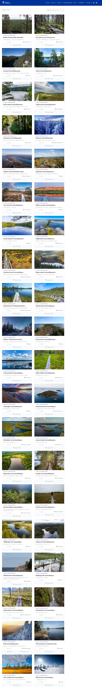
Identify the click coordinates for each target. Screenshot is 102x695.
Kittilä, (15, 241)
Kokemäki (51, 39)
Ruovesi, (45, 612)
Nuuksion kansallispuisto (12, 138)
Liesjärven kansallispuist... (45, 474)
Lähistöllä (6, 10)
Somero (50, 475)
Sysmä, (55, 241)
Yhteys (88, 2)
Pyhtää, (49, 106)
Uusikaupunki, (16, 579)
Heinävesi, (12, 106)
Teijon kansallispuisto (44, 71)
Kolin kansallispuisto (10, 644)
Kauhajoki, (24, 274)
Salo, (44, 73)
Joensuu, (5, 646)
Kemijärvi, (46, 207)
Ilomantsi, (38, 509)
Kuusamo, (14, 73)
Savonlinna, (25, 106)
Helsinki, (5, 475)
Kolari (22, 341)
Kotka (45, 106)
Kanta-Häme (27, 209)
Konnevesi (14, 39)
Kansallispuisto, (7, 39)
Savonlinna (21, 375)
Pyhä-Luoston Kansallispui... (46, 205)
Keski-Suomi (27, 42)
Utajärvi (50, 140)
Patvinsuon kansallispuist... (45, 507)
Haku (52, 2)
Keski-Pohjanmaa (26, 614)
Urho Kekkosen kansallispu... (13, 677)
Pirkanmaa (60, 42)
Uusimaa (28, 142)
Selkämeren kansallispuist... (13, 575)
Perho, (21, 612)
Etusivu (48, 2)
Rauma (11, 579)
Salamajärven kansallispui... (13, 610)
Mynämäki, (21, 509)
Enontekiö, (6, 341)
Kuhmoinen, (46, 544)
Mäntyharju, (51, 274)
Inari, (4, 241)
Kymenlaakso (59, 109)
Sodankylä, (59, 207)
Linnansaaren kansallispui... (13, 373)
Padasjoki (50, 241)
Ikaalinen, (38, 308)
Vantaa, (21, 475)
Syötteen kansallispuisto (45, 172)
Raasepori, (46, 646)
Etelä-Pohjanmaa (26, 277)
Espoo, (5, 140)
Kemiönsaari (47, 408)
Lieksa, (50, 509)
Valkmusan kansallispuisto (46, 104)
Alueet (59, 2)
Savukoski (17, 679)
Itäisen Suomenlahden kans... (14, 172)
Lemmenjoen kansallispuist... (13, 239)
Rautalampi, (20, 39)
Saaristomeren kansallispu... (46, 406)
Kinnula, (13, 612)
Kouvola (46, 274)
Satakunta (28, 581)
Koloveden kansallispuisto (13, 104)
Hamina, (5, 173)
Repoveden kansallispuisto (46, 272)
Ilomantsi (5, 442)
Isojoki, (5, 274)
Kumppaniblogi (67, 2)
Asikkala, (38, 241)
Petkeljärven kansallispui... (13, 440)
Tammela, (13, 207)
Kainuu (29, 75)
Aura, (4, 509)
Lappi (61, 176)
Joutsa (37, 442)
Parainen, (52, 408)
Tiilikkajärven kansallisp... (12, 542)
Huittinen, (38, 39)
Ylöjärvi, (51, 308)
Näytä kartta (17, 45)
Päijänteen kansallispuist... (45, 239)
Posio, (45, 173)
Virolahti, (25, 173)
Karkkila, (46, 475)
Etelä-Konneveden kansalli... (13, 37)
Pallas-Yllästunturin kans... (13, 339)
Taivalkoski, (27, 73)
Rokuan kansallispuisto (44, 138)
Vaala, (53, 140)
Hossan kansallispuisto (11, 71)
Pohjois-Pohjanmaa (58, 142)
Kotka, (17, 173)
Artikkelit (81, 2)
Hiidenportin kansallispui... (45, 575)
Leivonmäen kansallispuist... (46, 440)
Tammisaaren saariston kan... (46, 644)
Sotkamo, (20, 544)
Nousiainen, (27, 509)
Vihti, (23, 140)
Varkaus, (26, 375)
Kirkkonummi (18, 140)
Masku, (16, 509)
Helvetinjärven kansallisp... (45, 610)
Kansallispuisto (39, 73)
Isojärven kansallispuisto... (45, 542)
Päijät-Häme (60, 243)
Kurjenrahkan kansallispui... (13, 507)
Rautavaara (14, 544)
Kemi (45, 341)
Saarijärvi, (46, 375)
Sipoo (17, 475)
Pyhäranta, (6, 579)
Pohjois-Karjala (27, 444)
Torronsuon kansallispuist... (13, 205)
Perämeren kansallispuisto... (46, 339)
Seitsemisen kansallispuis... (45, 306)
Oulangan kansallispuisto (12, 406)
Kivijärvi (18, 612)
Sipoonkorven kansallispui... (13, 474)
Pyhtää (21, 173)
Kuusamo (14, 408)
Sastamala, (57, 39)
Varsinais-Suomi (59, 75)
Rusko (9, 510)
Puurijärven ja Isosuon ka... (46, 37)
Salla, (18, 408)
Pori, (27, 577)
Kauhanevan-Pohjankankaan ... (14, 306)
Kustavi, (18, 577)
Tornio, (48, 341)
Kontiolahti (19, 646)
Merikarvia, (23, 577)
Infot (74, 2)
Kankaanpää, (10, 274)
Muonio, (26, 341)
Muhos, (46, 140)
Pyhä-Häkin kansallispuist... (46, 373)
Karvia (20, 308)
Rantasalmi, (14, 375)
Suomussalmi (20, 73)
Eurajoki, (5, 577)
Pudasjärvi (50, 173)
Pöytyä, (5, 510)
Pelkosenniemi (53, 207)
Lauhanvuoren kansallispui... (13, 272)
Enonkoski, (6, 106)
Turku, (12, 510)
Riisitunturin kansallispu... (45, 677)
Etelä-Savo (28, 109)
